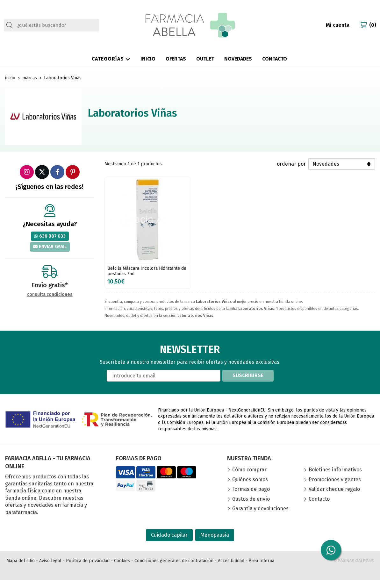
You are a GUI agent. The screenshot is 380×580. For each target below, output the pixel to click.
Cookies (122, 560)
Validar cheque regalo (334, 489)
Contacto (319, 499)
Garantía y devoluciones (260, 508)
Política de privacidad (88, 560)
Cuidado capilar (169, 535)
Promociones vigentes (335, 479)
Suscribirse (248, 375)
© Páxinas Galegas (354, 561)
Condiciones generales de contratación (173, 560)
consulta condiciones (50, 294)
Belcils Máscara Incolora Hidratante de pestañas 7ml (146, 271)
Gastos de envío (251, 499)
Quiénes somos (250, 479)
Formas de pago (251, 489)
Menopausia (214, 535)
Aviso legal (50, 560)
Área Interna (261, 560)
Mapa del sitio (20, 560)
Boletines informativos (335, 470)
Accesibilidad (231, 560)
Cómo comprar (249, 470)
